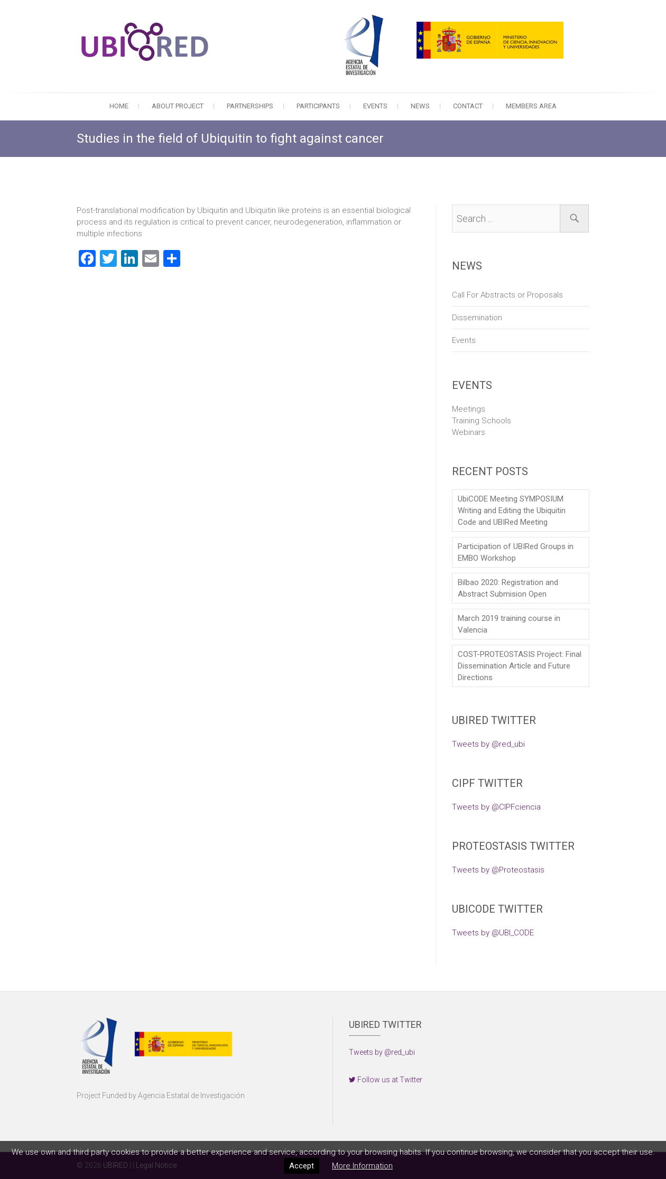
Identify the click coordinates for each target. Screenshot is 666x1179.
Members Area (531, 106)
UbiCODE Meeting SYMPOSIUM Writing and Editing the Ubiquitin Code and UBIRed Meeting (512, 510)
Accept (301, 1166)
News (420, 106)
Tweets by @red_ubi (488, 744)
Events (375, 106)
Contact (468, 106)
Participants (318, 106)
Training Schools (481, 420)
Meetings (468, 409)
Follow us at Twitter (385, 1079)
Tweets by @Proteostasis (498, 870)
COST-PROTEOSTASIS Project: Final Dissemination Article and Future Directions (519, 665)
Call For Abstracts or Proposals (507, 295)
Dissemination (477, 317)
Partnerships (250, 106)
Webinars (468, 432)
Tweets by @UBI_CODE (493, 932)
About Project (178, 106)
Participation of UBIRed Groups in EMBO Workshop (516, 552)
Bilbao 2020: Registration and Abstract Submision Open (508, 588)
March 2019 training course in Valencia (509, 624)
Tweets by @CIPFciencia (496, 807)
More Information (362, 1166)
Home (118, 106)
